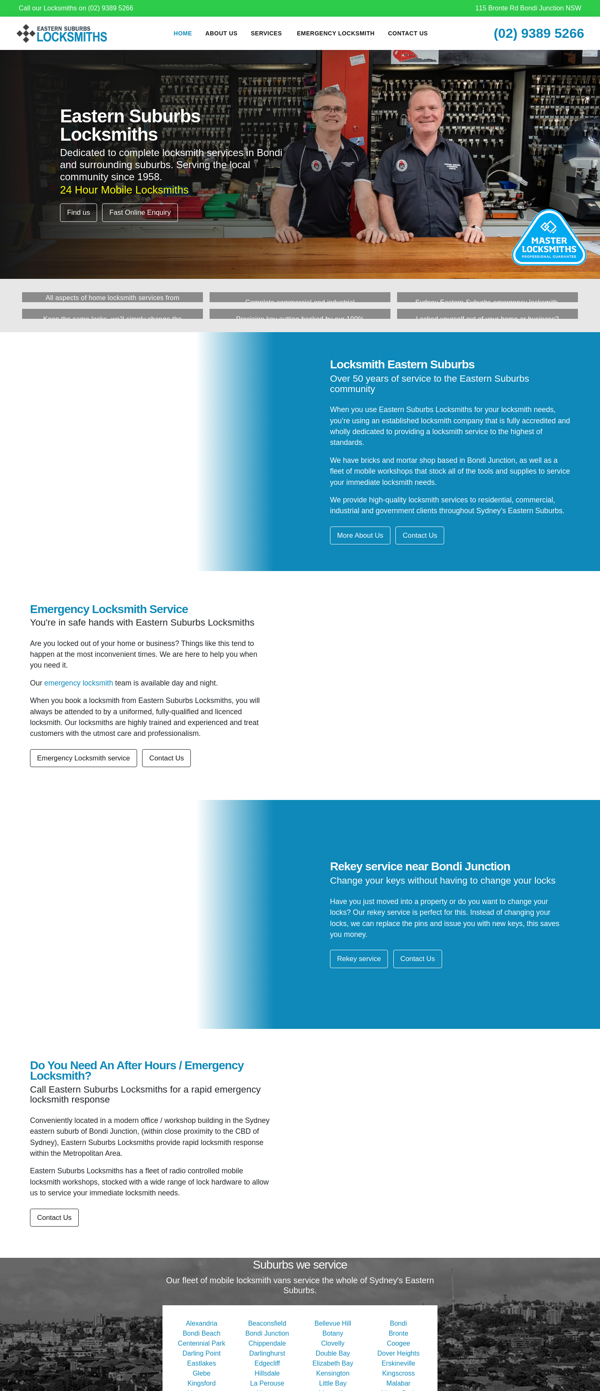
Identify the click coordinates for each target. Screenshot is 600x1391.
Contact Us (408, 33)
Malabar (398, 1383)
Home (183, 33)
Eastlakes (201, 1363)
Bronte (398, 1333)
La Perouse (267, 1383)
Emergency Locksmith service (83, 758)
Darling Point (201, 1353)
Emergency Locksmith (336, 33)
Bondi (398, 1323)
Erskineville (398, 1363)
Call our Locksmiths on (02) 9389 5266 (76, 8)
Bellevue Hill (333, 1323)
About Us (221, 33)
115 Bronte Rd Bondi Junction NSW (528, 8)
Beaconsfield (267, 1323)
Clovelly (333, 1343)
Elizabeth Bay (332, 1363)
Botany (332, 1333)
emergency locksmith (78, 683)
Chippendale (267, 1343)
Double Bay (332, 1353)
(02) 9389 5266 (539, 33)
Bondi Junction (267, 1333)
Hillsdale (267, 1373)
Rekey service (359, 959)
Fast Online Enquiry (139, 212)
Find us (78, 212)
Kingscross (398, 1373)
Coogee (398, 1343)
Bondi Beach (201, 1333)
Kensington (333, 1373)
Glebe (201, 1373)
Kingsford (202, 1383)
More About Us (360, 535)
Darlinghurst (267, 1353)
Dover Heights (399, 1353)
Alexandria (202, 1323)
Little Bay (333, 1383)
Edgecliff (267, 1363)
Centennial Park (201, 1343)
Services (266, 33)
